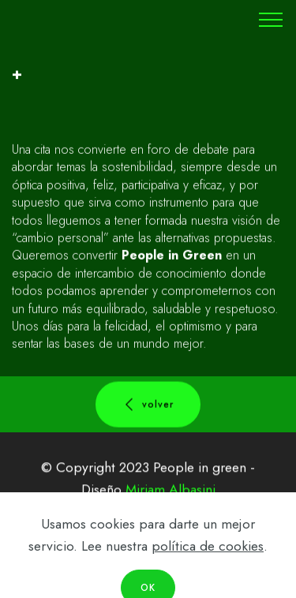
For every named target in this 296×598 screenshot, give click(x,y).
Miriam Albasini (170, 490)
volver (148, 405)
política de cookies (208, 561)
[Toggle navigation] (271, 20)
